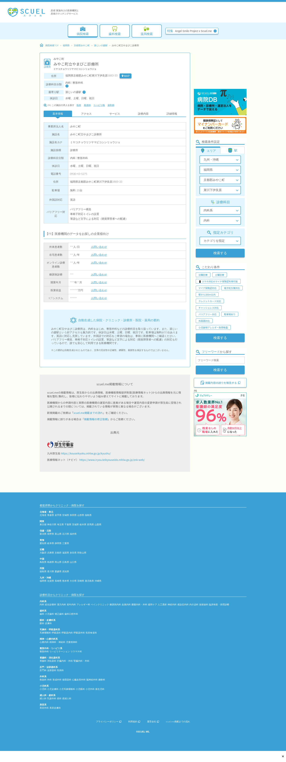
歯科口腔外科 (71, 613)
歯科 (42, 613)
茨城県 (75, 524)
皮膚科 (48, 623)
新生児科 (99, 689)
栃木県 (83, 524)
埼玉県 (60, 524)
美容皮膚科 (55, 707)
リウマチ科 (76, 651)
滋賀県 (65, 552)
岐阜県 (50, 543)
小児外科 (90, 689)
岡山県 (58, 562)
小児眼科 (80, 689)
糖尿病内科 (115, 604)
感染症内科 (183, 604)
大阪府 (43, 552)
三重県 (65, 543)
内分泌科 (193, 604)
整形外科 (44, 651)
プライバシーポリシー (108, 721)
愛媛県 (58, 571)
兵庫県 (50, 552)
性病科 (60, 670)
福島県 (88, 515)
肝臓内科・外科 (65, 660)
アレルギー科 (83, 604)
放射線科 (203, 604)
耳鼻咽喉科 (45, 632)
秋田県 (73, 515)
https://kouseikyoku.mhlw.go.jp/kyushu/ (86, 453)
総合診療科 (50, 604)
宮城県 (65, 515)
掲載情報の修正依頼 (96, 419)
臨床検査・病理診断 (219, 604)
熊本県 (65, 580)
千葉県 (67, 524)
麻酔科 (101, 679)
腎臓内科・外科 (81, 660)
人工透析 (162, 604)
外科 (49, 679)
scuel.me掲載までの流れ (88, 413)
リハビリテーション (59, 651)
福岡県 (66, 45)
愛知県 (43, 543)
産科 (59, 698)
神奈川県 (51, 524)
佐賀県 (50, 580)
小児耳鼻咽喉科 (67, 689)
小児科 (43, 689)
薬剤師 (111, 105)
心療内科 (44, 642)
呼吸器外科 (79, 632)
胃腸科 (43, 660)
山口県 (73, 562)
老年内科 (71, 604)
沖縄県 (98, 580)
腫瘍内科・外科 (139, 604)
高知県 (65, 571)
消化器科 (51, 660)
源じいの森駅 (101, 45)
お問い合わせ (99, 246)
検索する (220, 253)
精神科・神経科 (57, 642)
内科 (42, 604)
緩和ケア (152, 604)
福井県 (73, 533)
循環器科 (66, 679)
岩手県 (58, 515)
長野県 (50, 533)
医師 (79, 105)
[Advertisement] (220, 64)
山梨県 (98, 524)
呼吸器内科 (67, 632)
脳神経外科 (92, 679)
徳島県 (43, 571)
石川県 (65, 533)
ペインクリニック (100, 604)
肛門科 (43, 670)
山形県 (80, 515)
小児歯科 (49, 613)
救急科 (43, 679)
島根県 (50, 562)
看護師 (87, 105)
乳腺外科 (51, 698)
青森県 (50, 515)
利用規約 (134, 721)
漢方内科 (61, 604)
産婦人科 (66, 698)
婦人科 (43, 698)
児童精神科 (71, 642)
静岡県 (58, 543)
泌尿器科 (51, 670)
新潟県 (43, 533)
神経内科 (172, 604)
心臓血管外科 (79, 679)
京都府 (58, 552)
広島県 (65, 562)
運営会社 (153, 721)
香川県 (50, 571)
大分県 (73, 580)
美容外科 (44, 707)
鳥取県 (43, 562)
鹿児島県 (89, 580)
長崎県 (58, 580)
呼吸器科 (56, 632)
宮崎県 (80, 580)
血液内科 (126, 604)
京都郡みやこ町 (82, 45)
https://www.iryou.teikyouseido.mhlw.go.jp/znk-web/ (112, 460)
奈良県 (73, 552)
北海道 (43, 515)
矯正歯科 (59, 613)
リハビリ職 (99, 105)
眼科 (42, 623)
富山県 (58, 533)
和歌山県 (81, 552)
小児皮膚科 (52, 689)
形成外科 (56, 679)
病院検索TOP (49, 45)
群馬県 (90, 524)
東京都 (43, 524)
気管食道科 (91, 632)
